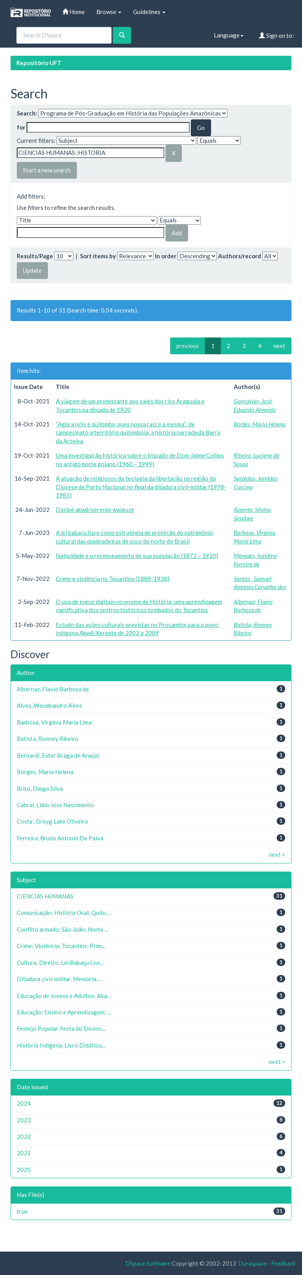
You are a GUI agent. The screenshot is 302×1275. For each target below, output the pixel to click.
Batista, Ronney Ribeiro (47, 738)
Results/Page (35, 255)
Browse (108, 11)
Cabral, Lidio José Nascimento (55, 804)
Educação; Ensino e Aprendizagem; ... (64, 1012)
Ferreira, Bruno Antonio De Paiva (60, 838)
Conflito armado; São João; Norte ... (62, 929)
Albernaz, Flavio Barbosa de (53, 689)
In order (165, 255)
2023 (24, 1120)
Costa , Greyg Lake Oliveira (52, 821)
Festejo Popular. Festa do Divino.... (61, 1028)
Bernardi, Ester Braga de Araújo (58, 755)
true (22, 1211)
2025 (24, 1169)
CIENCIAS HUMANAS (45, 896)
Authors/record (239, 255)
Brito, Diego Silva (40, 788)
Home (73, 11)
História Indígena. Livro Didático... (61, 1045)
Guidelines (149, 11)
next (279, 345)
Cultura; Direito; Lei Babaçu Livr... (60, 962)
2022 (24, 1136)
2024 (24, 1103)
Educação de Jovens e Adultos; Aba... (63, 995)
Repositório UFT (39, 62)
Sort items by (98, 255)
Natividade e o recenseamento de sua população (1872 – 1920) (137, 555)
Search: (27, 113)
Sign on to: (276, 35)
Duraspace (252, 1263)
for (21, 127)
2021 (24, 1152)
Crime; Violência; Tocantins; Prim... (61, 945)
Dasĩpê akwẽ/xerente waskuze (95, 509)
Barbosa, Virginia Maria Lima (54, 722)
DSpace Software (148, 1263)
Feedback (283, 1263)
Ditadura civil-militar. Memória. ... (59, 978)
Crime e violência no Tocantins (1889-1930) (112, 578)
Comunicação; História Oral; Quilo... (63, 912)
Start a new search (47, 170)
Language (228, 35)
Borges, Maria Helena (260, 424)
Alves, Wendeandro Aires (49, 705)
